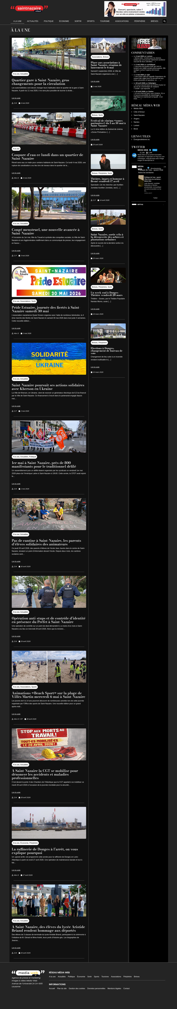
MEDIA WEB (140, 168)
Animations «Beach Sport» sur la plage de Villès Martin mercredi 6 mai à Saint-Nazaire (48, 700)
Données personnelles (96, 999)
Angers (136, 119)
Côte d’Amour (139, 112)
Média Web (138, 108)
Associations (122, 21)
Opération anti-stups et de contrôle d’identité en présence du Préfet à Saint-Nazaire (46, 621)
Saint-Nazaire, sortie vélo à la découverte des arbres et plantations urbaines (107, 237)
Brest (136, 129)
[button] (164, 21)
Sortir (78, 21)
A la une (17, 21)
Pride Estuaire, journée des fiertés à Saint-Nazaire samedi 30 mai (47, 309)
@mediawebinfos (156, 168)
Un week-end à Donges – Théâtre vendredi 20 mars (106, 294)
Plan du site (62, 999)
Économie (64, 21)
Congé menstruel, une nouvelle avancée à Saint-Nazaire (47, 231)
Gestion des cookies (77, 999)
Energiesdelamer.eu (142, 139)
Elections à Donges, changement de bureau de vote (106, 350)
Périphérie (139, 21)
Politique (49, 21)
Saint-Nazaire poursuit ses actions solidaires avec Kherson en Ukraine (42, 386)
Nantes (136, 122)
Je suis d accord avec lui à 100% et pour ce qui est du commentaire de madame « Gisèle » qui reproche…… (149, 86)
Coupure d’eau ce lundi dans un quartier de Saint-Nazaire (46, 156)
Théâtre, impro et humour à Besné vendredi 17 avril (107, 180)
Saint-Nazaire (139, 115)
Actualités (32, 21)
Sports (90, 21)
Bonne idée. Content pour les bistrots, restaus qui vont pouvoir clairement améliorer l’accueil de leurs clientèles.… (149, 60)
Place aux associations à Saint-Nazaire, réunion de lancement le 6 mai (106, 65)
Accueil (52, 999)
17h (165, 167)
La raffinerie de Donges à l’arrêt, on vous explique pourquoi (46, 858)
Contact (126, 999)
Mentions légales (114, 999)
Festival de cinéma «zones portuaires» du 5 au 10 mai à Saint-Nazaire (108, 123)
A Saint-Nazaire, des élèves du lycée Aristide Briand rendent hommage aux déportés (45, 937)
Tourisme (104, 21)
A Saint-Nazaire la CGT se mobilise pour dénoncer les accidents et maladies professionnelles (46, 781)
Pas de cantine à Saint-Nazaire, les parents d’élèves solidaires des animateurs (48, 542)
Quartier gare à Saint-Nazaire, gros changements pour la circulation (42, 81)
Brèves (154, 21)
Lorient (136, 125)
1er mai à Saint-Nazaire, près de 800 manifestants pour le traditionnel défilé (45, 464)
